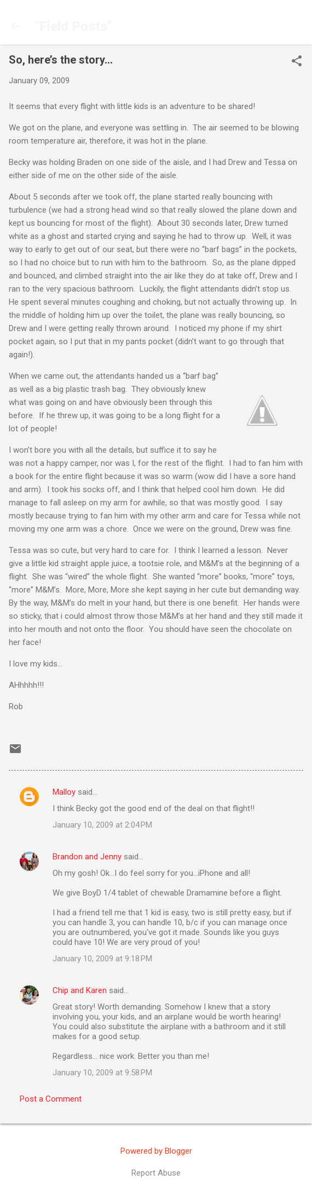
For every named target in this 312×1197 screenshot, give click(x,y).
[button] (296, 62)
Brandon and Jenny (87, 857)
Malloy (64, 792)
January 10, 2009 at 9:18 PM (102, 959)
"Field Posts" (73, 26)
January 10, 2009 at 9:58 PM (102, 1073)
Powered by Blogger (156, 1151)
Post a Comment (51, 1099)
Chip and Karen (80, 990)
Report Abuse (156, 1173)
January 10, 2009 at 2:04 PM (102, 825)
